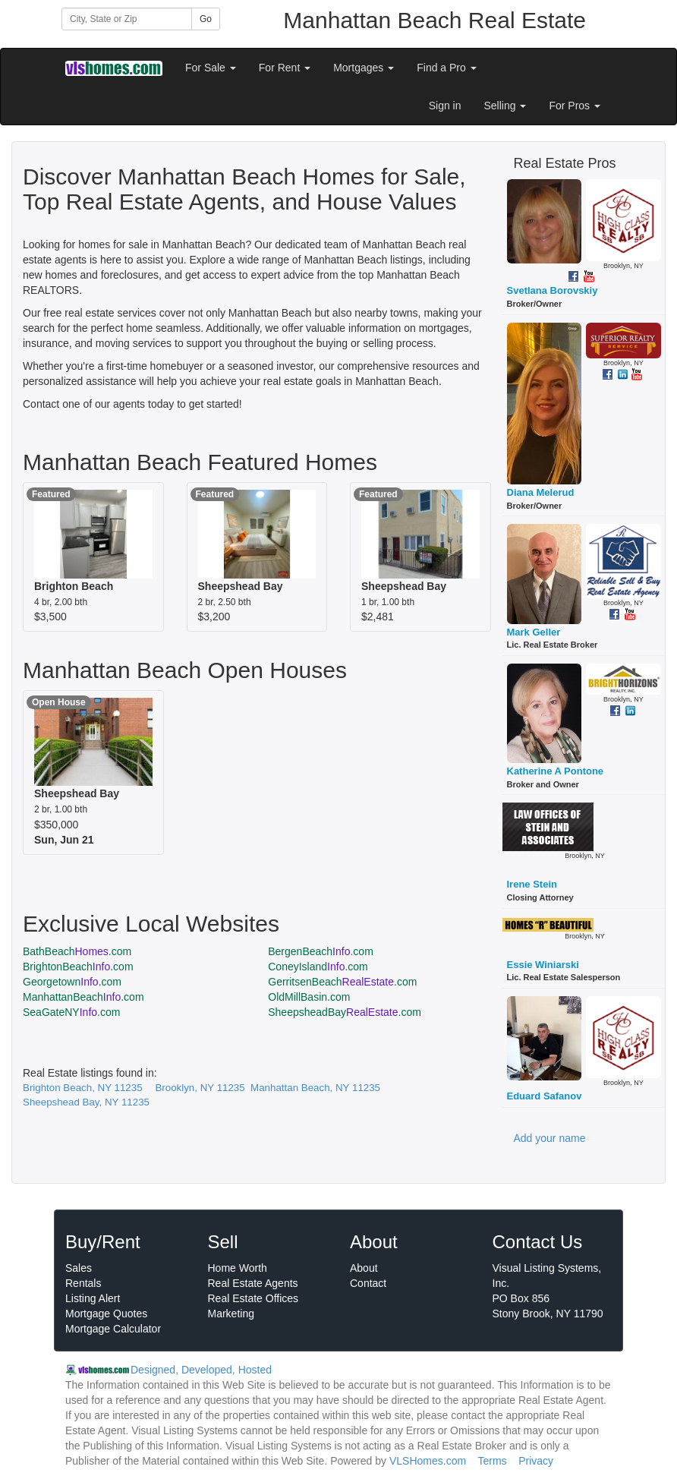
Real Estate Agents (253, 1283)
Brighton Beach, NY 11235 (83, 1087)
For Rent (284, 68)
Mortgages (363, 68)
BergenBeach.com (320, 951)
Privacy (535, 1461)
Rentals (83, 1283)
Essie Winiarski (543, 964)
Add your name (550, 1138)
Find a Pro (446, 68)
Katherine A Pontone (555, 771)
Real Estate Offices (253, 1298)
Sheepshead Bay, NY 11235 (86, 1102)
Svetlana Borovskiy (552, 290)
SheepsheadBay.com (344, 1012)
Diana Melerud (541, 492)
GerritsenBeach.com (342, 982)
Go (206, 19)
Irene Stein (532, 884)
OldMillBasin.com (309, 997)
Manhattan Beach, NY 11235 (315, 1087)
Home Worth (237, 1268)
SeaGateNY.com (71, 1012)
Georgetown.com (72, 982)
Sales (78, 1268)
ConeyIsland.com (318, 966)
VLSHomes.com (427, 1461)
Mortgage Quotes (106, 1313)
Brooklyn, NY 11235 (199, 1087)
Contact (368, 1283)
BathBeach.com (77, 951)
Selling (505, 105)
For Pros (574, 105)
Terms (491, 1461)
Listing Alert (92, 1298)
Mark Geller (534, 632)
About (364, 1268)
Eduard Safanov (544, 1096)
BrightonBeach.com (78, 966)
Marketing (231, 1313)
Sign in (445, 105)
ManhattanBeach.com (83, 997)
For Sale (210, 68)
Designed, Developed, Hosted (201, 1370)
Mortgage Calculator (113, 1329)
